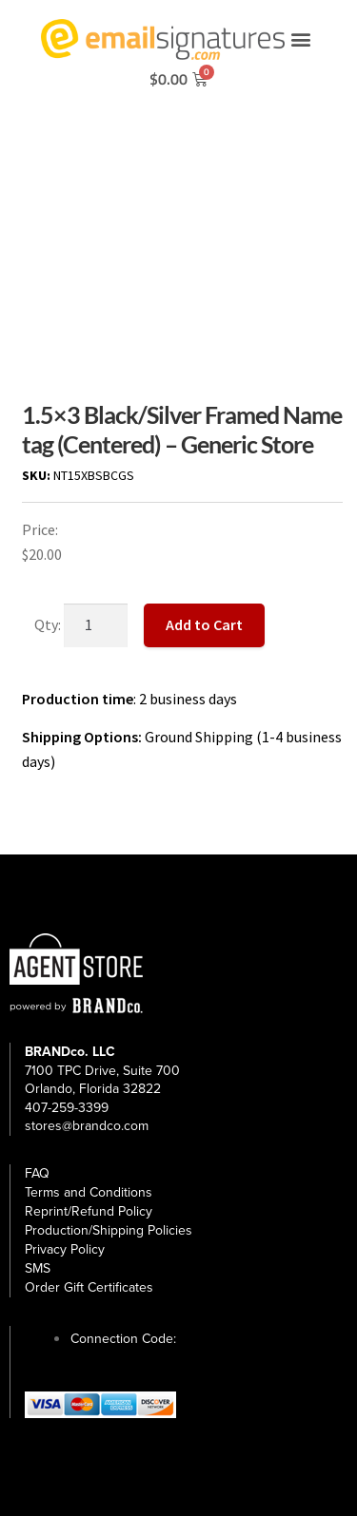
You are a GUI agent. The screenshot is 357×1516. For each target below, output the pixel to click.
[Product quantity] (96, 625)
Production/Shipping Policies (108, 1230)
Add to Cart (204, 624)
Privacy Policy (65, 1249)
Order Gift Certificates (89, 1287)
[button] (300, 39)
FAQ (37, 1173)
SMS (37, 1268)
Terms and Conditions (88, 1192)
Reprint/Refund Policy (88, 1211)
